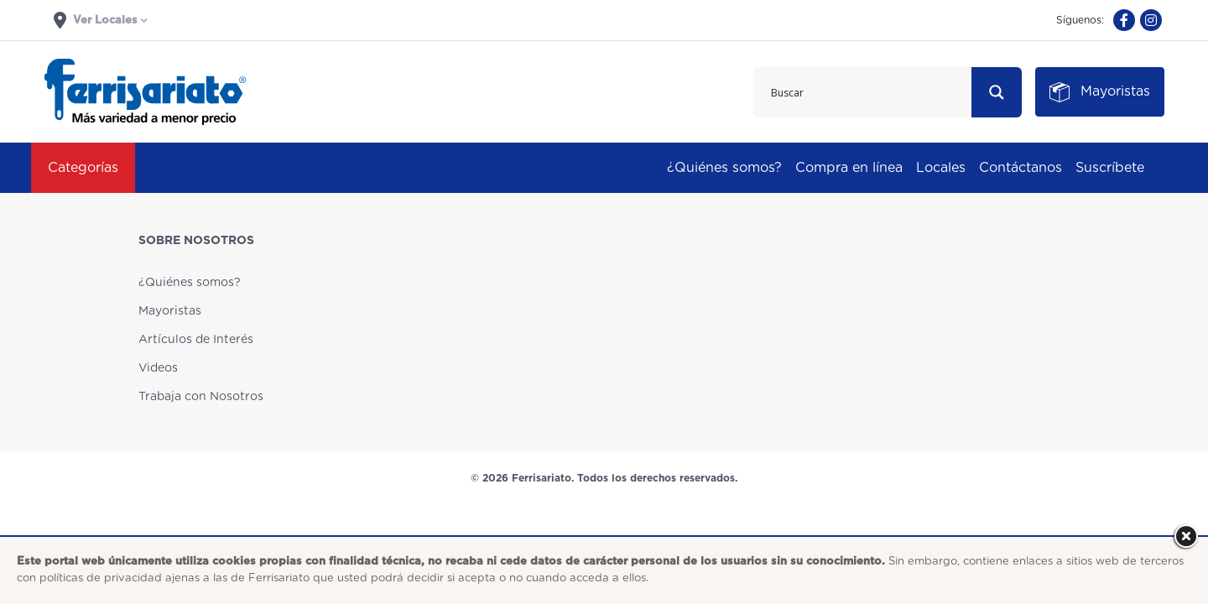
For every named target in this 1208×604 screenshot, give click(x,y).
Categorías (83, 167)
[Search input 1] (863, 92)
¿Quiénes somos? (724, 167)
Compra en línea (849, 167)
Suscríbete (1109, 167)
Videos (158, 368)
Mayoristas (169, 311)
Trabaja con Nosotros (200, 397)
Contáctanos (1020, 167)
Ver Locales (96, 20)
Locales (941, 167)
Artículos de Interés (195, 340)
